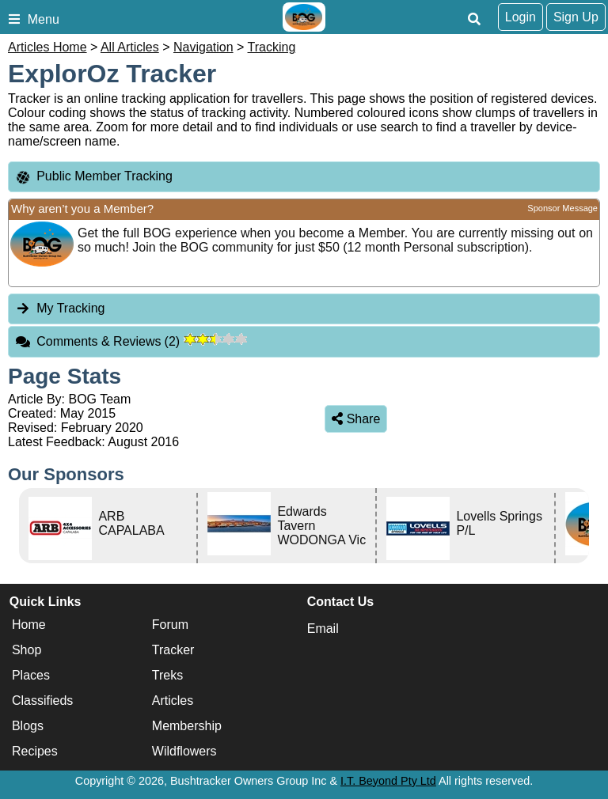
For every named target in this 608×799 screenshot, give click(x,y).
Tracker (173, 650)
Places (31, 675)
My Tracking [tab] (59, 308)
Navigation (203, 47)
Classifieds (42, 700)
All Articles (130, 47)
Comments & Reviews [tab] (131, 341)
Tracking (272, 47)
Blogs (28, 726)
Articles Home (47, 47)
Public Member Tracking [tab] (94, 177)
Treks (167, 675)
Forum (170, 624)
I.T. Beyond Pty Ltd (388, 780)
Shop (26, 650)
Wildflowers (184, 751)
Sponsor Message (562, 208)
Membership (187, 726)
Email (323, 628)
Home (29, 624)
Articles (172, 700)
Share (356, 419)
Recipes (35, 751)
